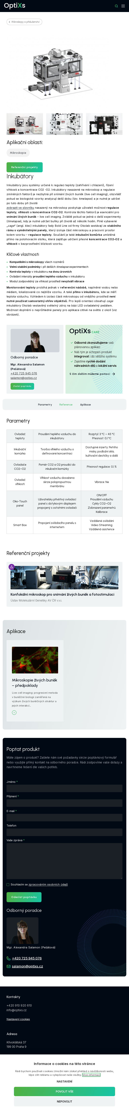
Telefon (11, 825)
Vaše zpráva (14, 840)
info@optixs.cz (17, 1010)
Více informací (91, 1074)
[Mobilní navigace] (123, 6)
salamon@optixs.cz (24, 378)
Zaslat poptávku (22, 386)
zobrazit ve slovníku (20, 207)
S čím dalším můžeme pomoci (93, 374)
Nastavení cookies (18, 1019)
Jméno (11, 781)
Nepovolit (64, 1101)
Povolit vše (64, 1091)
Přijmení (12, 796)
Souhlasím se (39, 884)
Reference (66, 404)
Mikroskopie (18, 152)
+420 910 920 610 (19, 1005)
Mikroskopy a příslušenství (25, 21)
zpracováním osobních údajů (48, 884)
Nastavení (64, 1081)
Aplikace (85, 404)
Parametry (45, 404)
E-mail (10, 811)
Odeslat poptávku (24, 897)
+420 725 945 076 (24, 373)
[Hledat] (116, 6)
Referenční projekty (24, 167)
